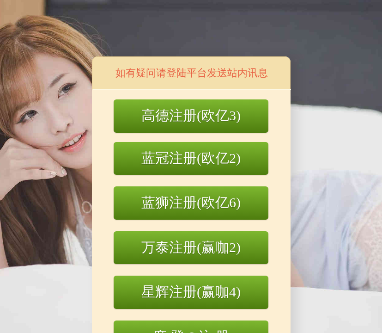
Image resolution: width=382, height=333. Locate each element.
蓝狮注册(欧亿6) (191, 202)
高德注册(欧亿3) (191, 115)
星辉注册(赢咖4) (191, 291)
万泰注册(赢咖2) (191, 247)
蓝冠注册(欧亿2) (191, 158)
